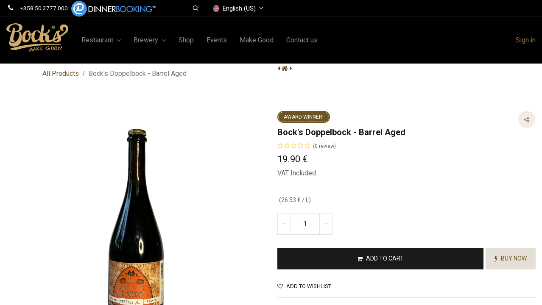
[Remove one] (284, 224)
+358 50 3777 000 (44, 8)
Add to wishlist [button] (304, 286)
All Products (60, 73)
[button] (195, 8)
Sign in (526, 40)
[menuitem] (186, 40)
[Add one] (325, 224)
